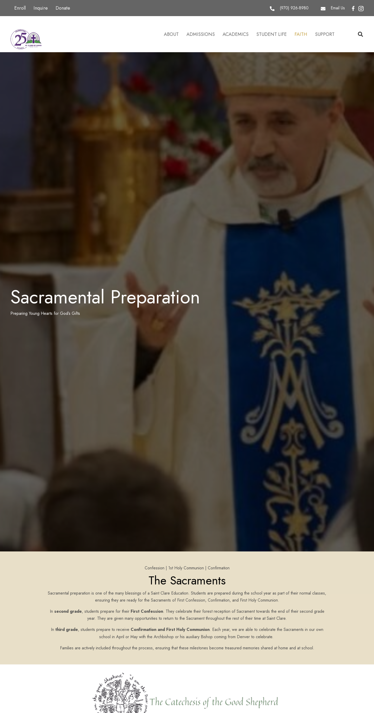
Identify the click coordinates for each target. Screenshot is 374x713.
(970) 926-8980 (294, 8)
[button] (353, 8)
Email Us (338, 8)
